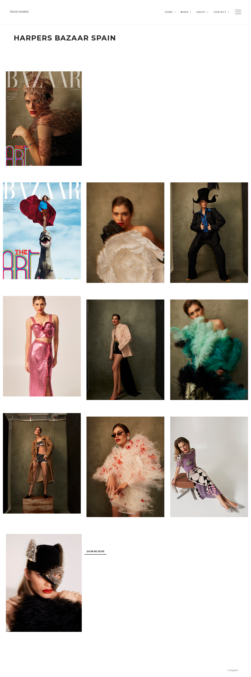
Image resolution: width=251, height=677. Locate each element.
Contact (220, 12)
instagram (232, 670)
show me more (95, 551)
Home (169, 12)
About (201, 12)
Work (184, 12)
